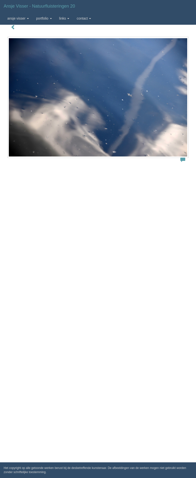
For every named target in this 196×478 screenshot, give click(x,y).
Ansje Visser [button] (18, 18)
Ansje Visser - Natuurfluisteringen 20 (39, 6)
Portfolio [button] (44, 18)
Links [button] (64, 18)
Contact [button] (84, 18)
